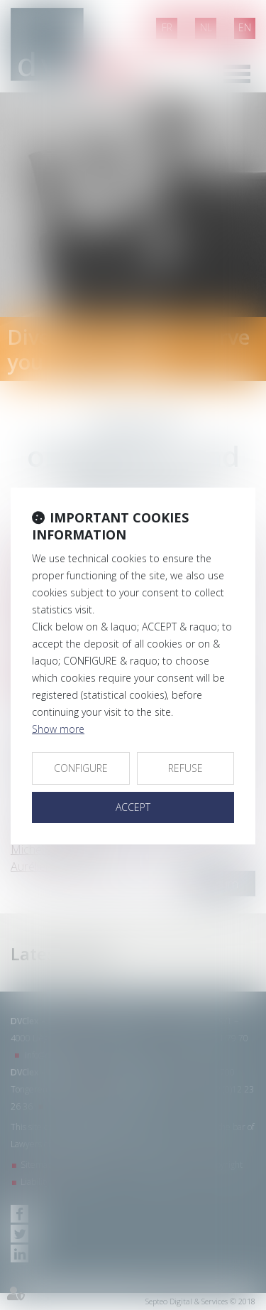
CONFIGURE (81, 768)
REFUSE (185, 768)
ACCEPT (133, 807)
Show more (58, 729)
